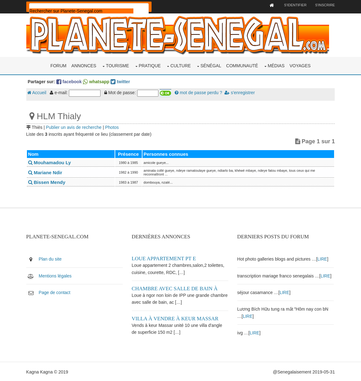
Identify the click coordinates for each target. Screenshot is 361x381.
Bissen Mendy (48, 182)
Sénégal (210, 65)
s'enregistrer (241, 92)
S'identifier (293, 5)
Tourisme (117, 65)
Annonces (83, 65)
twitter (121, 81)
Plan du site (51, 258)
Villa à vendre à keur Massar (176, 318)
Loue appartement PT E (165, 258)
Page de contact (56, 291)
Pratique (150, 65)
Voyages (300, 65)
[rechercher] (83, 11)
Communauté (242, 65)
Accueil (38, 92)
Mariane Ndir (46, 172)
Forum (58, 65)
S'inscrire (323, 5)
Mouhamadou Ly (50, 162)
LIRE (323, 258)
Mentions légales (56, 275)
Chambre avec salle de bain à (176, 288)
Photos (113, 126)
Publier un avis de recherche (75, 126)
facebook (70, 81)
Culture (180, 65)
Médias (276, 65)
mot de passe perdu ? (199, 92)
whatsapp (97, 81)
